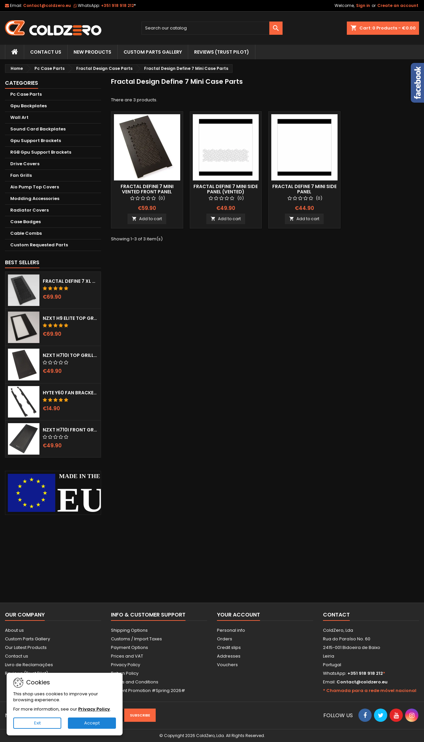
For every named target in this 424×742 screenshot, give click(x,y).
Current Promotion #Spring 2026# (148, 690)
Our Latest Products (26, 647)
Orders (224, 639)
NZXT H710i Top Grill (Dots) (70, 355)
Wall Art (19, 117)
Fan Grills (21, 175)
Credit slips (229, 647)
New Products (92, 52)
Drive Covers (24, 164)
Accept (92, 723)
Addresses (228, 656)
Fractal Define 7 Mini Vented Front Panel (147, 189)
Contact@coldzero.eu (47, 5)
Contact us (16, 656)
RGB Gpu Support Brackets (40, 152)
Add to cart (147, 219)
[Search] (212, 28)
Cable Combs (26, 233)
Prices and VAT (127, 656)
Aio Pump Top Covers (34, 187)
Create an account (397, 5)
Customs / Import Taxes (136, 639)
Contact (336, 614)
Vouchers (227, 665)
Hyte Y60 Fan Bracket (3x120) (70, 392)
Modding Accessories (34, 198)
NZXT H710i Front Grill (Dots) (70, 429)
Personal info (231, 630)
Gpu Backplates (28, 106)
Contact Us (45, 52)
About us (14, 630)
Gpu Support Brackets (35, 140)
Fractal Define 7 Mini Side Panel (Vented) (225, 189)
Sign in (363, 5)
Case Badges (25, 222)
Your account (238, 614)
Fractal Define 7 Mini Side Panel (304, 189)
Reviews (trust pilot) (221, 52)
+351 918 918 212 (118, 5)
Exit (37, 723)
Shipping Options (129, 630)
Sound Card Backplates (38, 129)
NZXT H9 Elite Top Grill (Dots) (70, 318)
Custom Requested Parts (39, 245)
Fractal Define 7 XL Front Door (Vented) (70, 281)
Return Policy (124, 673)
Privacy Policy (125, 665)
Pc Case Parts (26, 94)
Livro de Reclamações (29, 665)
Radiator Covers (29, 210)
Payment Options (129, 647)
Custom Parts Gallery (153, 52)
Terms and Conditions (134, 682)
